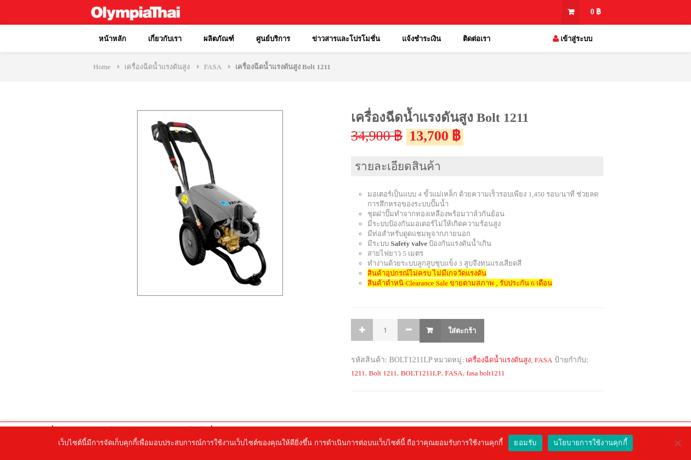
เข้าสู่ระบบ (572, 39)
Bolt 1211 (383, 373)
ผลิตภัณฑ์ (218, 39)
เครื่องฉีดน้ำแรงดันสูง (157, 67)
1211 (358, 373)
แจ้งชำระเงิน (421, 39)
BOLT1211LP (421, 373)
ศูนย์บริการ (273, 39)
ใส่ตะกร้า (462, 330)
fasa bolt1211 (485, 373)
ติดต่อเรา (476, 39)
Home (102, 67)
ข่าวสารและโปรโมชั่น (346, 39)
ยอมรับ (525, 443)
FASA (213, 67)
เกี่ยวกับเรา (165, 39)
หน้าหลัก (112, 39)
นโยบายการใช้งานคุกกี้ (590, 443)
